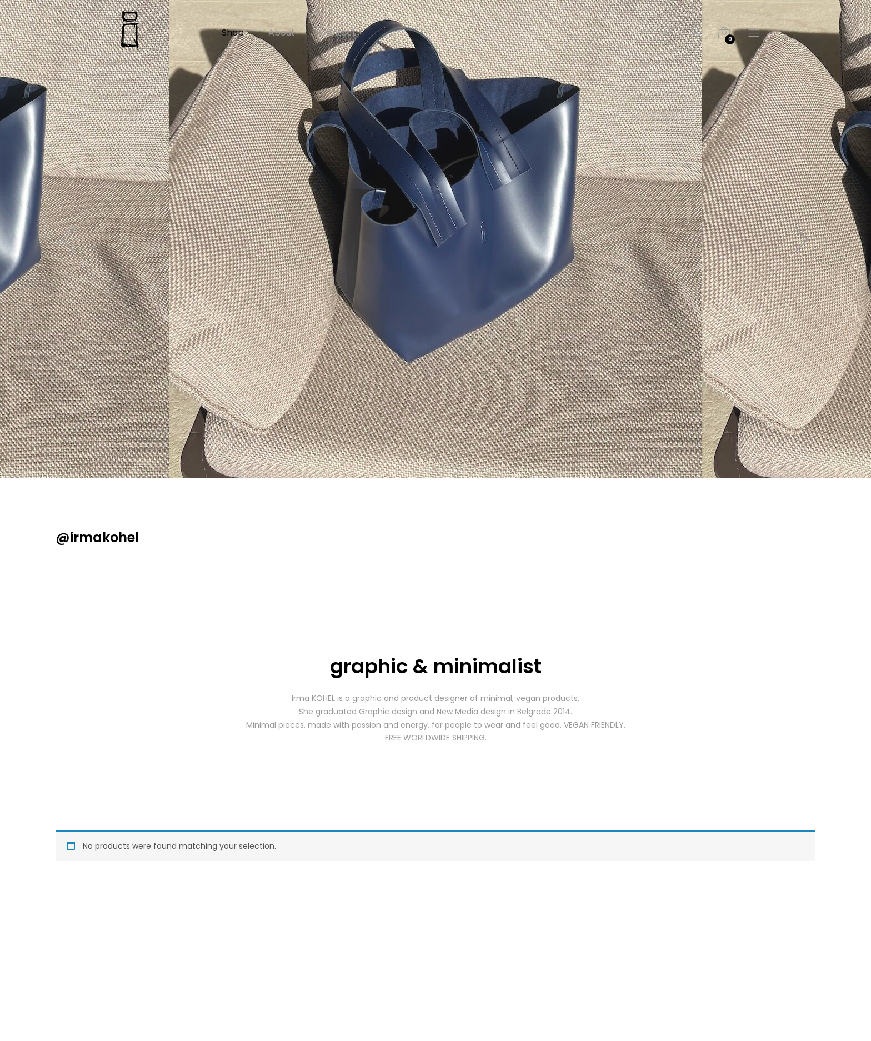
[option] (435, 239)
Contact (337, 32)
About (281, 32)
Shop (233, 32)
